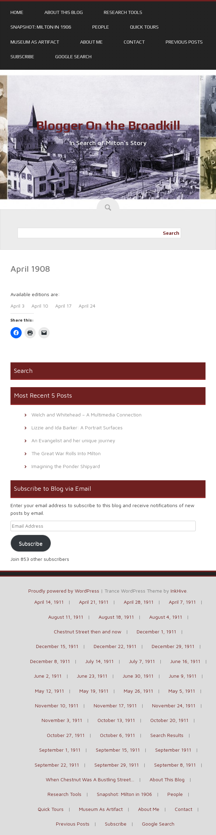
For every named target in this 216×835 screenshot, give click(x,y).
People (100, 27)
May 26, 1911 (138, 691)
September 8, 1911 (175, 765)
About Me (91, 42)
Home (16, 12)
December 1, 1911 (156, 631)
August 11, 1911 (65, 617)
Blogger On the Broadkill (108, 125)
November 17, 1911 (115, 705)
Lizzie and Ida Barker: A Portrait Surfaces (77, 427)
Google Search (73, 56)
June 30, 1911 (138, 676)
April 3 (17, 306)
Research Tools (123, 12)
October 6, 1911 (117, 735)
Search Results (166, 735)
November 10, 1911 (56, 705)
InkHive (179, 591)
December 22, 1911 (115, 646)
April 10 (39, 306)
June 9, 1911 (182, 676)
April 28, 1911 (138, 602)
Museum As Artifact (34, 42)
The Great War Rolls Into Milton (66, 453)
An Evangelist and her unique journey (73, 440)
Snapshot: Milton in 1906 (40, 27)
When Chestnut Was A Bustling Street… (90, 779)
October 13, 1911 (116, 720)
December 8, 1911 (50, 661)
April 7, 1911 (182, 602)
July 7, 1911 (142, 661)
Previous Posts (184, 42)
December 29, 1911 (173, 646)
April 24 (87, 306)
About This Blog (63, 12)
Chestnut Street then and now (87, 631)
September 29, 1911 (116, 765)
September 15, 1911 (118, 750)
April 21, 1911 (93, 602)
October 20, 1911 (169, 720)
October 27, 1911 (66, 735)
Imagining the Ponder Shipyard (65, 466)
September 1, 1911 (59, 750)
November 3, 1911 (62, 720)
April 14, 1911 (49, 602)
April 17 (63, 306)
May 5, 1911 (181, 691)
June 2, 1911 (48, 676)
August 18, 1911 (116, 617)
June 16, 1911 (185, 661)
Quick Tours (144, 27)
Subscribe (22, 56)
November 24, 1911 (173, 705)
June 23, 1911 (92, 676)
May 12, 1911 (49, 691)
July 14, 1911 (99, 661)
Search (171, 233)
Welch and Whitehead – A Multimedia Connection (86, 415)
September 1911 (173, 750)
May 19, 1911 (93, 691)
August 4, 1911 (165, 617)
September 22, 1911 (57, 765)
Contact (134, 42)
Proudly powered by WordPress (63, 591)
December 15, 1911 (57, 646)
